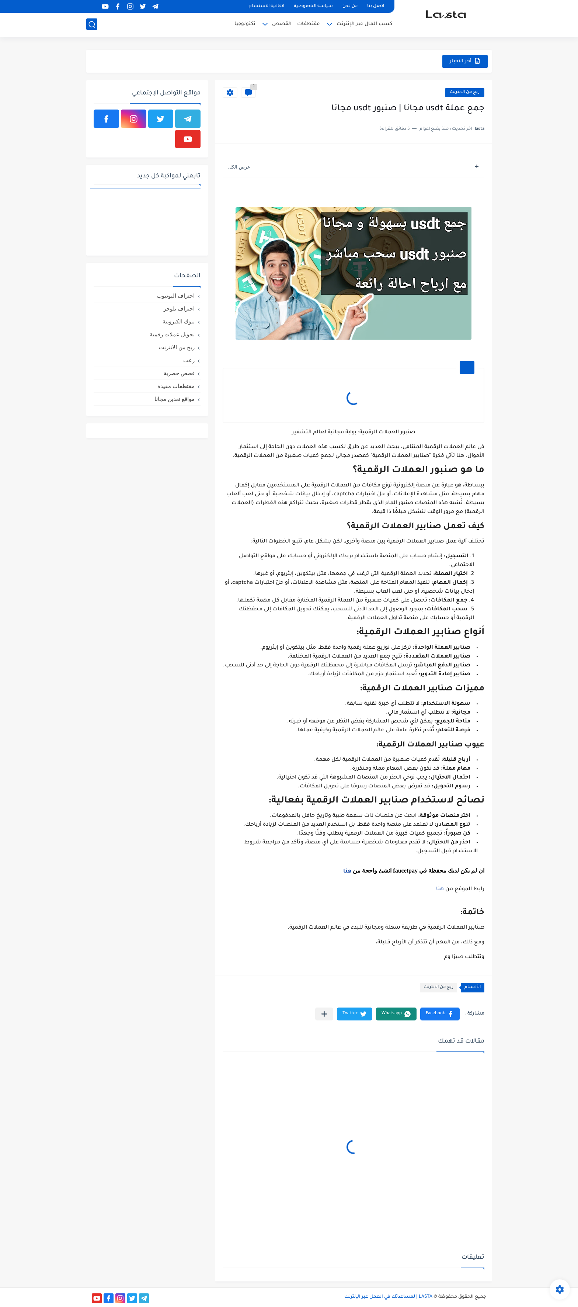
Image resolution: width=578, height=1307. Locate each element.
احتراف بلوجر (179, 308)
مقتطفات (308, 24)
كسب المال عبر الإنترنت (364, 24)
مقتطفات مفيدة (176, 386)
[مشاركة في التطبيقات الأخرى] (324, 1014)
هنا (347, 872)
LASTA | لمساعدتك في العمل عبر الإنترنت (388, 1297)
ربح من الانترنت (465, 92)
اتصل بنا (375, 6)
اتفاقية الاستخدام (266, 6)
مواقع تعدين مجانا (174, 399)
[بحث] (91, 24)
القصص (282, 24)
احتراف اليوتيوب (176, 295)
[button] (440, 1014)
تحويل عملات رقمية (172, 334)
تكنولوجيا (244, 24)
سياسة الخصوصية (313, 6)
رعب (189, 360)
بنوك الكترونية (179, 321)
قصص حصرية (179, 373)
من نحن (350, 6)
